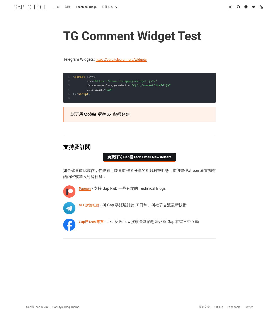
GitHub (218, 307)
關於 (68, 7)
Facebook (233, 307)
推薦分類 (107, 7)
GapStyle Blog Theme (65, 307)
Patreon (85, 188)
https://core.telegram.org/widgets (124, 59)
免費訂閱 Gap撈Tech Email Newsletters (139, 157)
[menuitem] (56, 7)
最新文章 (204, 307)
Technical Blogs (86, 7)
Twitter (248, 307)
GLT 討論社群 (90, 205)
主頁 (57, 7)
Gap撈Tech (33, 307)
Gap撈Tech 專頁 (93, 221)
